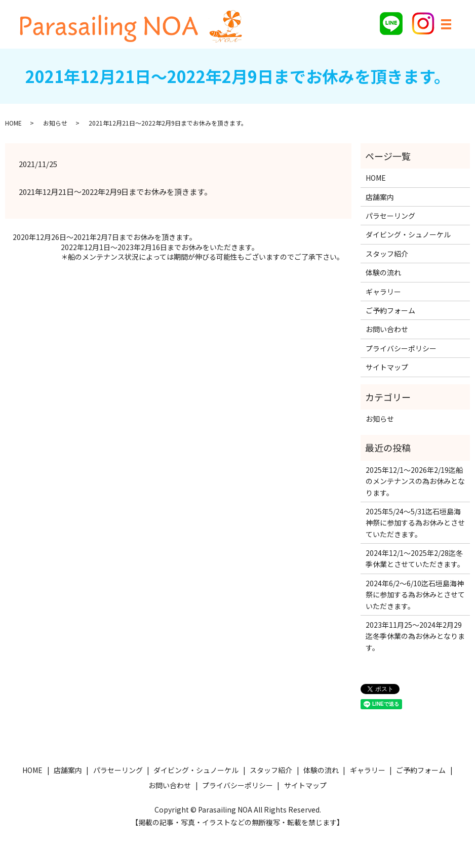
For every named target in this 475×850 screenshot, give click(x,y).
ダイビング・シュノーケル (408, 234)
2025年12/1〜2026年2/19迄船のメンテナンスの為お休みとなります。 (415, 481)
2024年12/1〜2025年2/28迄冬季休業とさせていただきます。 (415, 558)
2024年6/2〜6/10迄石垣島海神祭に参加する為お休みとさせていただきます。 (415, 594)
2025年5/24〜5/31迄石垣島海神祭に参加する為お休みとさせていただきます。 (415, 522)
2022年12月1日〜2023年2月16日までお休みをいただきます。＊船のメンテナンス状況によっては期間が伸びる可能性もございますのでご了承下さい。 (202, 252)
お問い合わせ (387, 329)
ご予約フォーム (390, 310)
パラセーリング (390, 216)
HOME (13, 122)
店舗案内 (380, 197)
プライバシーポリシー (401, 348)
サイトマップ (387, 367)
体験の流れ (383, 272)
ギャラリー (383, 292)
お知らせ (55, 122)
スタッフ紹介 (387, 254)
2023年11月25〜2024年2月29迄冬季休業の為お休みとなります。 (415, 636)
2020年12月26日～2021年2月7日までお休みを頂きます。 (104, 237)
